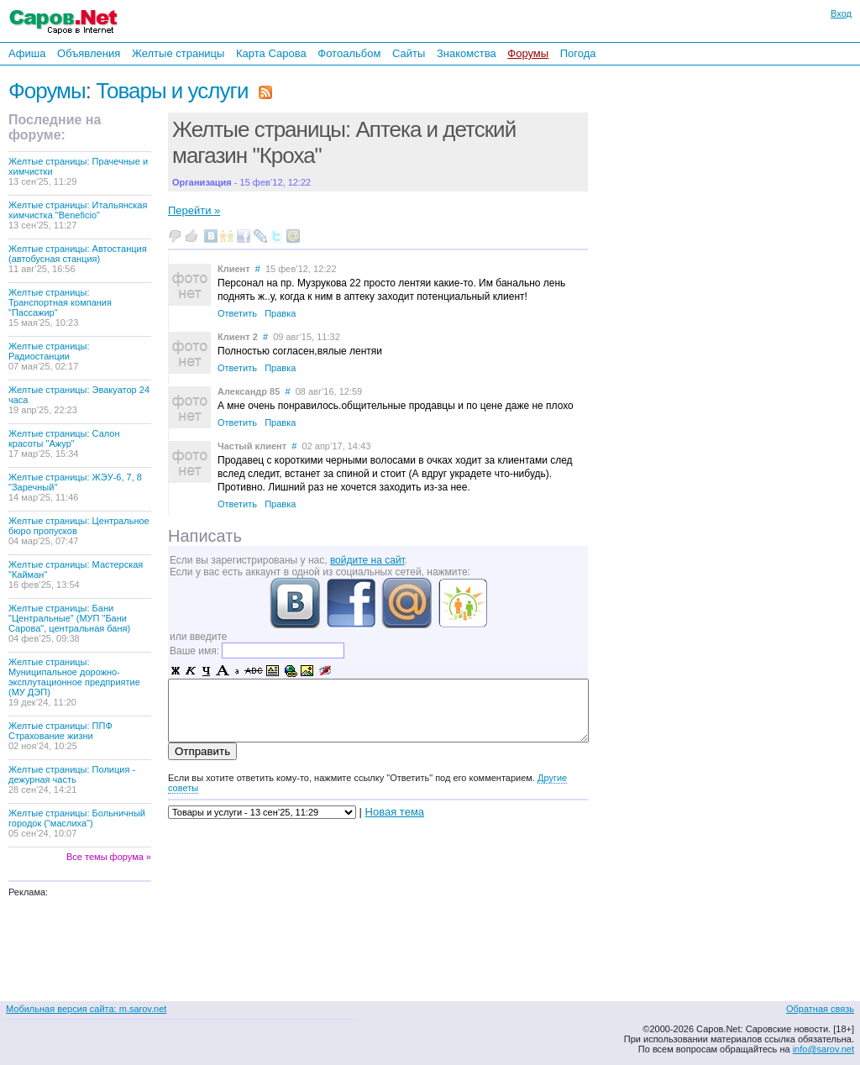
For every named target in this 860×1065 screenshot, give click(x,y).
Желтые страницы (178, 53)
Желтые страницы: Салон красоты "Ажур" (64, 443)
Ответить (237, 313)
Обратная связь (820, 1009)
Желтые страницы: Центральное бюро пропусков (78, 531)
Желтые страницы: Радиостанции (49, 356)
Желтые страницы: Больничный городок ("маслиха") (76, 823)
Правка (280, 313)
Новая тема (394, 811)
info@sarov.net (823, 1049)
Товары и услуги (172, 90)
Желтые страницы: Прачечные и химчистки (78, 171)
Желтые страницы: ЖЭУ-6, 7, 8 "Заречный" (75, 487)
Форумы (527, 53)
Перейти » (194, 210)
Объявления (88, 53)
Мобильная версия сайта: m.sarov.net (86, 1009)
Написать (205, 536)
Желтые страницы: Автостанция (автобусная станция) (77, 259)
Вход (841, 13)
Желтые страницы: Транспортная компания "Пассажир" (60, 307)
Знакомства (466, 53)
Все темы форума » (108, 857)
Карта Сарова (271, 53)
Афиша (26, 53)
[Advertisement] (705, 293)
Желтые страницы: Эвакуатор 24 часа (78, 400)
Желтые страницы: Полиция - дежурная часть (71, 779)
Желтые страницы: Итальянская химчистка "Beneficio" (77, 215)
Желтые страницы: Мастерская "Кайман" (75, 574)
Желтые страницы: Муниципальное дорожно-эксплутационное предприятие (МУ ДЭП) (74, 682)
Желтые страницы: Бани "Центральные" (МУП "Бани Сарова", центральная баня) (69, 623)
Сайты (408, 53)
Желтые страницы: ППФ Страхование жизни (60, 736)
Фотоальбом (348, 53)
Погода (578, 53)
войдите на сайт (367, 560)
